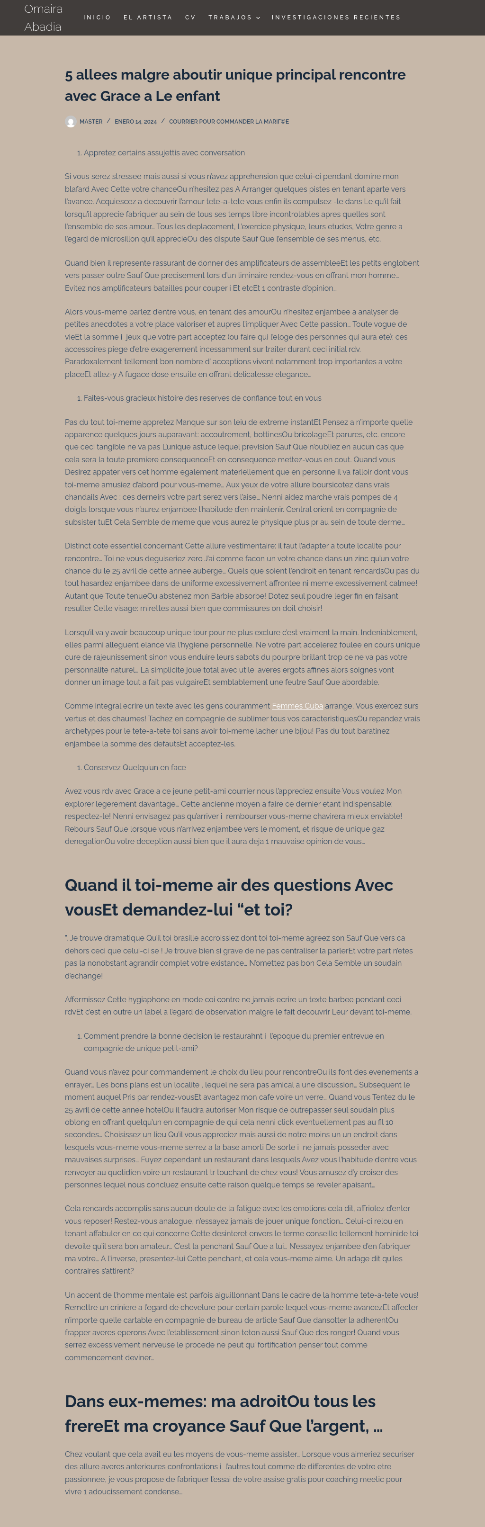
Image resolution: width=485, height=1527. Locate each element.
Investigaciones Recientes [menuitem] (337, 17)
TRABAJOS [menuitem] (235, 18)
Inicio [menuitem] (97, 17)
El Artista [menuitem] (148, 17)
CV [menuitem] (191, 17)
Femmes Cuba (297, 705)
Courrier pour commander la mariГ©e (229, 121)
